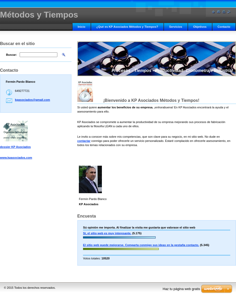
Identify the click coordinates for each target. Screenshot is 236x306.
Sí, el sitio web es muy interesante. (107, 233)
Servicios (175, 26)
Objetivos (200, 26)
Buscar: (11, 54)
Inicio (81, 26)
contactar (83, 140)
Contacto (224, 26)
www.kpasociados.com (16, 157)
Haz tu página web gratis (181, 289)
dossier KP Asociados (15, 146)
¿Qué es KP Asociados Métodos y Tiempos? (127, 26)
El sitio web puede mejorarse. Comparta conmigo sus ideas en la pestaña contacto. (141, 245)
